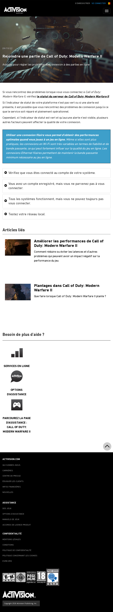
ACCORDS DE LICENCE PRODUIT (16, 525)
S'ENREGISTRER (82, 3)
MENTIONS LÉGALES (11, 540)
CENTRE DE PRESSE (11, 476)
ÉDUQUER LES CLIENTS (13, 481)
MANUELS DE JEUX (10, 520)
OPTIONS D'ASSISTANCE (13, 514)
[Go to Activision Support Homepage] (17, 11)
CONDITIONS (8, 545)
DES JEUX (6, 509)
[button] (108, 3)
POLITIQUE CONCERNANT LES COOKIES (19, 556)
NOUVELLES (7, 492)
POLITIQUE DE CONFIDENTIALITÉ (16, 550)
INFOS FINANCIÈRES (11, 487)
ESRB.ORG (7, 561)
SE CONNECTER (99, 3)
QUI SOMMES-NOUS (11, 465)
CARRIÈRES (7, 471)
